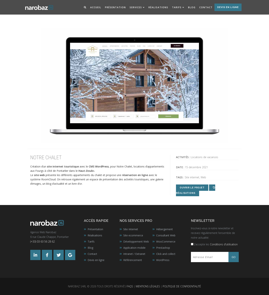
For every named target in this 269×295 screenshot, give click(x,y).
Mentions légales (148, 286)
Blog (192, 7)
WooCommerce (165, 241)
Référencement (132, 260)
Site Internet (130, 229)
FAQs (130, 286)
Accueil (95, 7)
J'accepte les (216, 244)
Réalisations (158, 7)
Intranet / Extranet (134, 254)
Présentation (115, 7)
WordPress (102, 166)
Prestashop (163, 247)
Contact (206, 7)
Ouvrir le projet (192, 187)
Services (136, 7)
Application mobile (134, 247)
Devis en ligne (228, 7)
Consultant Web (165, 235)
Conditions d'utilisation (224, 244)
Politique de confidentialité (182, 286)
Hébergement (164, 229)
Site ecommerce (133, 235)
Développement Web (136, 241)
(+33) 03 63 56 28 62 (42, 241)
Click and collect (165, 254)
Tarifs (177, 7)
